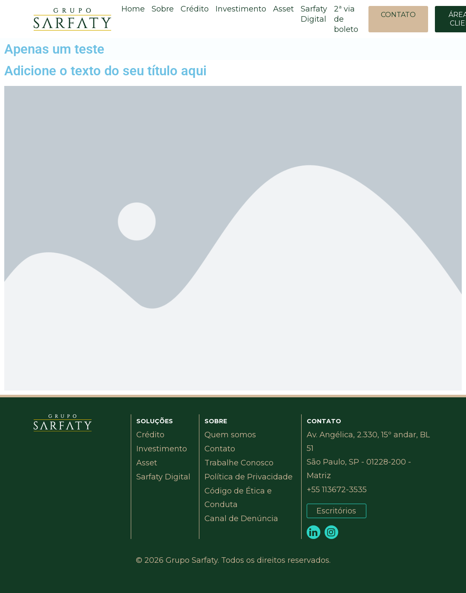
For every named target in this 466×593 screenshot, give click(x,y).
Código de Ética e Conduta (238, 497)
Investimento (241, 9)
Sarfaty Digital (314, 14)
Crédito (195, 9)
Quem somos (230, 434)
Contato (219, 448)
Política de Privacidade (248, 477)
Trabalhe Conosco (238, 463)
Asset (283, 9)
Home (133, 9)
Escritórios (336, 511)
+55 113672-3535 (337, 489)
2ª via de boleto (346, 19)
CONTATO (398, 15)
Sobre (163, 9)
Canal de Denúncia (241, 518)
